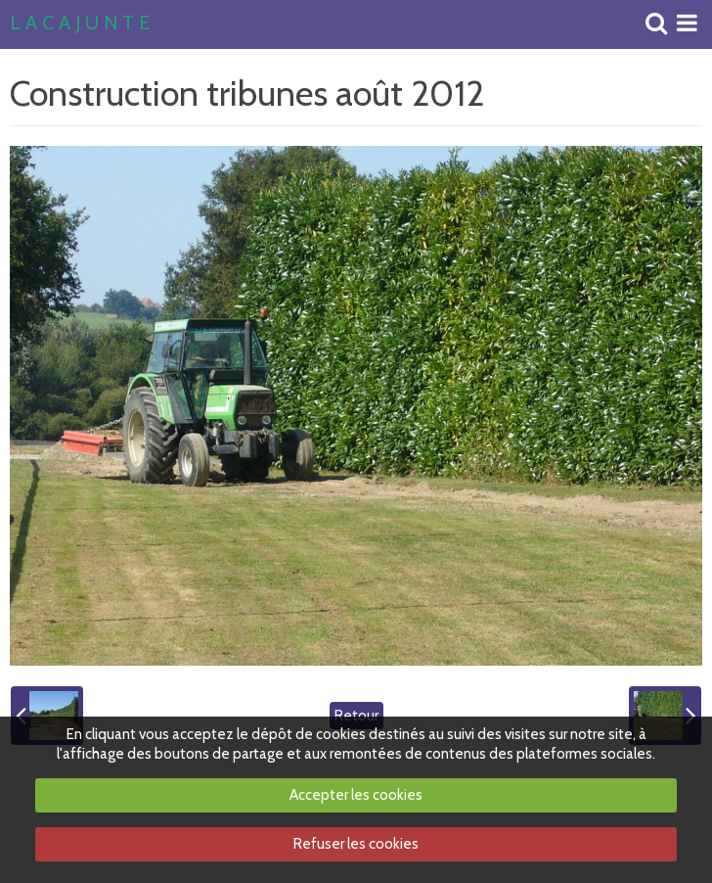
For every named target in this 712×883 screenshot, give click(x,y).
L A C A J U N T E (80, 23)
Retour (356, 715)
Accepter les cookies (356, 795)
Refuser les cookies (356, 844)
